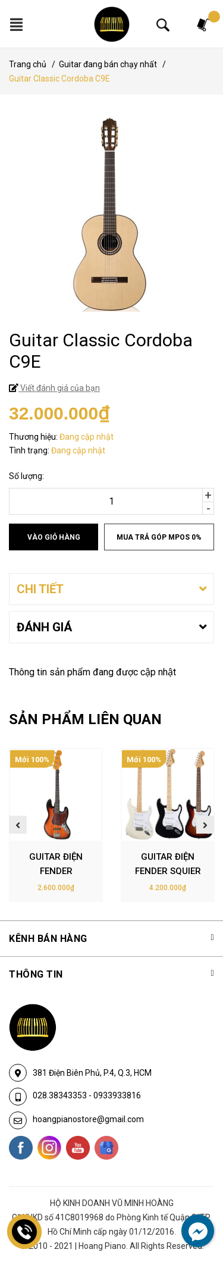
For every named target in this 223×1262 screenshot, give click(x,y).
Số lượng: (26, 476)
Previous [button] (18, 825)
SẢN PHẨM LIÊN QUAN (85, 719)
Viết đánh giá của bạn (59, 388)
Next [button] (205, 825)
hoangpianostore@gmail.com (88, 1119)
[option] (56, 825)
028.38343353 (61, 1095)
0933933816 (117, 1095)
